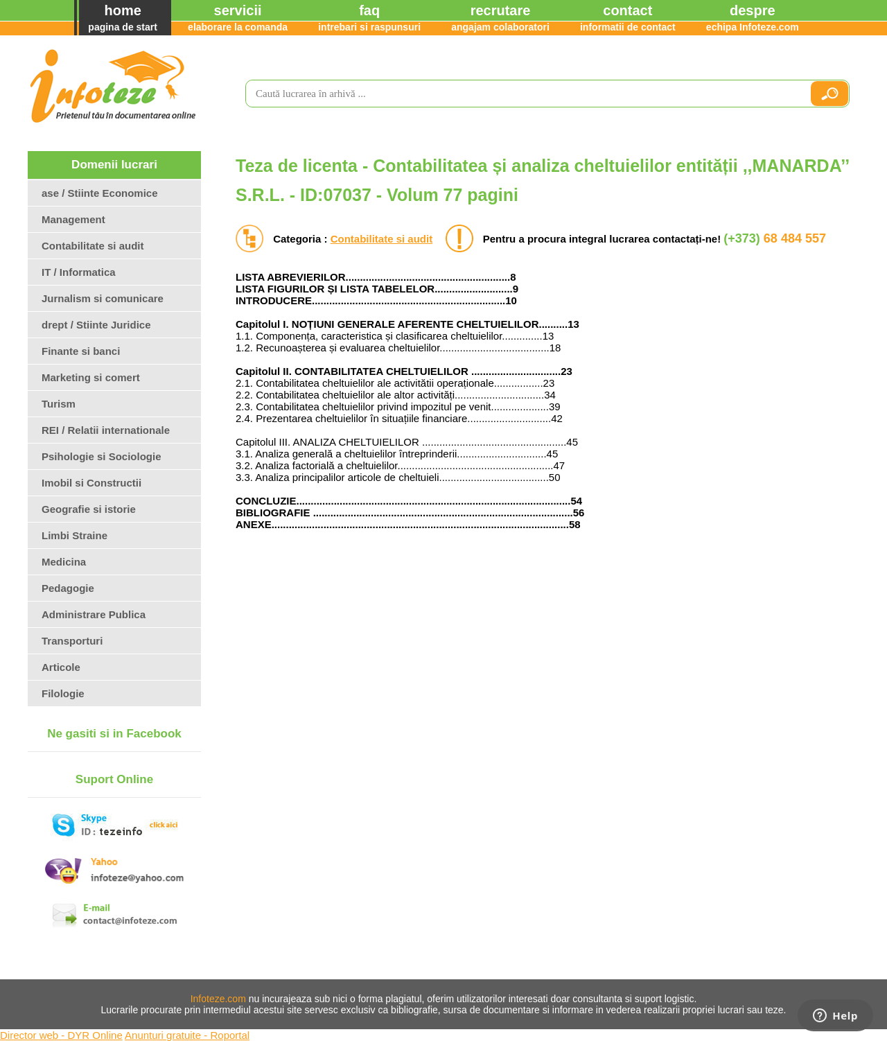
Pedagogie (68, 588)
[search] (522, 93)
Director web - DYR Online (61, 1035)
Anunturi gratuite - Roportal (187, 1035)
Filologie (63, 693)
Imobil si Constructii (91, 483)
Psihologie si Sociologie (101, 456)
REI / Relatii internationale (106, 430)
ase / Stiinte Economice (100, 193)
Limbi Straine (74, 535)
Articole (61, 667)
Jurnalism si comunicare (103, 298)
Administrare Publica (94, 614)
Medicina (64, 562)
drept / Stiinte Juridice (96, 325)
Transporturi (72, 641)
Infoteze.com (218, 998)
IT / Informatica (79, 272)
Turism (59, 404)
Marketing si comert (91, 377)
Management (73, 219)
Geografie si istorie (89, 509)
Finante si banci (81, 351)
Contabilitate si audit (382, 239)
